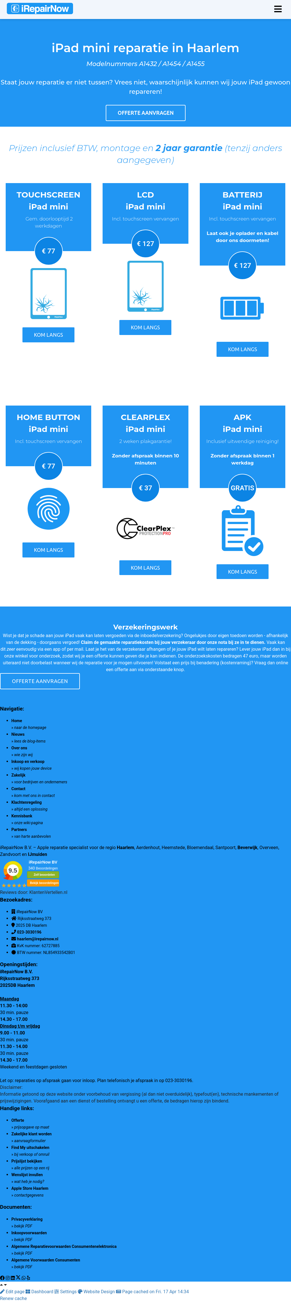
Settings (66, 1291)
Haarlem (125, 847)
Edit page (13, 1291)
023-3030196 (29, 932)
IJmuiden (37, 854)
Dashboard (40, 1291)
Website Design (97, 1291)
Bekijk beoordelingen (44, 883)
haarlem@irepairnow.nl (37, 939)
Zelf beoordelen (44, 874)
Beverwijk (247, 847)
